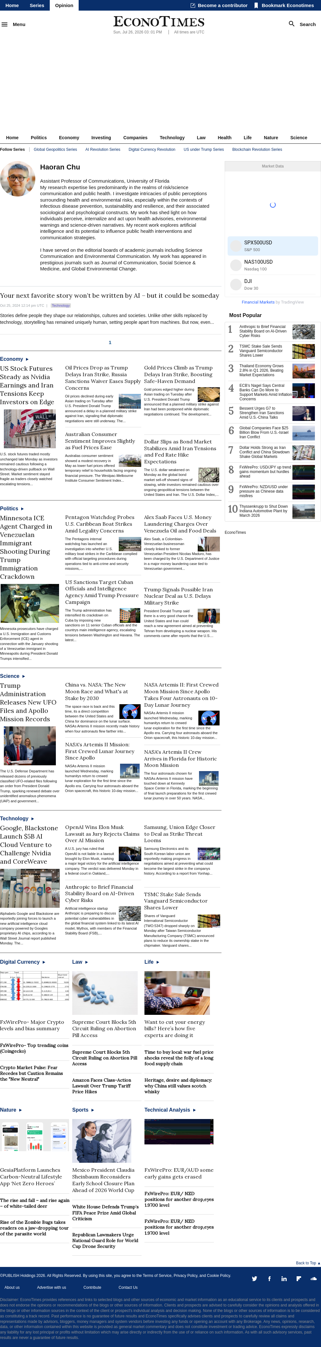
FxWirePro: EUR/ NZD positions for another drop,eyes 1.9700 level (179, 1199)
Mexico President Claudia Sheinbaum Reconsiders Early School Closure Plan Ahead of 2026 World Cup (103, 1180)
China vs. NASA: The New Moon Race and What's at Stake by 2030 (96, 691)
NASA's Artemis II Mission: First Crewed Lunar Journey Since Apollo (99, 751)
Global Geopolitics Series (55, 149)
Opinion (64, 5)
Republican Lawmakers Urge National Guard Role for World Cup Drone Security (105, 1240)
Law (201, 137)
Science (298, 137)
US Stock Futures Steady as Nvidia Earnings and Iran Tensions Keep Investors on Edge (27, 385)
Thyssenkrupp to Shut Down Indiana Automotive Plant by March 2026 (263, 511)
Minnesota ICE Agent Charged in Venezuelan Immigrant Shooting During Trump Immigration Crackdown (26, 547)
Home (12, 5)
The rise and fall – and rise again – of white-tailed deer (34, 1203)
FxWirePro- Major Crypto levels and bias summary (32, 1025)
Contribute (92, 1287)
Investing (101, 137)
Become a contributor (222, 5)
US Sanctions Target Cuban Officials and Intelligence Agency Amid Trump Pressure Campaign (102, 592)
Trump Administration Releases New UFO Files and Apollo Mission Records (28, 702)
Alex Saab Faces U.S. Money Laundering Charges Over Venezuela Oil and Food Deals (180, 524)
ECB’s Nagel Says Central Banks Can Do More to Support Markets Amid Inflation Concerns (265, 392)
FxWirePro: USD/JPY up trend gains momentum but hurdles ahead (265, 471)
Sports (83, 1110)
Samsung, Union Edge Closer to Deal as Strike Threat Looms (179, 834)
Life (248, 137)
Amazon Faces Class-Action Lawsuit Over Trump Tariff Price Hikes (101, 1086)
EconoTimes (235, 532)
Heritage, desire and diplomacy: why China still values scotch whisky (178, 1086)
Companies (135, 137)
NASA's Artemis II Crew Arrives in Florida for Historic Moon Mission (180, 759)
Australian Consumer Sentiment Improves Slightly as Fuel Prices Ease (100, 441)
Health (224, 137)
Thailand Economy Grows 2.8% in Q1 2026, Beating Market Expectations (261, 370)
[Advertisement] (160, 84)
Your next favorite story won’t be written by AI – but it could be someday (109, 295)
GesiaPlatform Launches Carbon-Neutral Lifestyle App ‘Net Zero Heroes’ (31, 1177)
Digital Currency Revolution (152, 149)
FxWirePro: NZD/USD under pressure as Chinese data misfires (263, 491)
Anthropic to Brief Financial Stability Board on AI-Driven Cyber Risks (99, 894)
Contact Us (127, 1287)
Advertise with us (51, 1287)
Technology (172, 137)
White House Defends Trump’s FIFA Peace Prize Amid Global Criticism (105, 1212)
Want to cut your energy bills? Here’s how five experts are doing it (174, 1029)
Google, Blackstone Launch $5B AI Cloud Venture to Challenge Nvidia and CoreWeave (29, 844)
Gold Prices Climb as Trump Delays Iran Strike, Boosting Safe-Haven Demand (178, 374)
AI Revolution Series (102, 149)
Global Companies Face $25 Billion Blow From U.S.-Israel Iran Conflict (264, 432)
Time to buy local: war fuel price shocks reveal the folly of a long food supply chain (178, 1058)
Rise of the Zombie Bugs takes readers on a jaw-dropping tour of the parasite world (34, 1228)
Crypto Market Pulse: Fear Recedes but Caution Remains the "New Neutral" (31, 1073)
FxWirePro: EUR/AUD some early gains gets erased (178, 1173)
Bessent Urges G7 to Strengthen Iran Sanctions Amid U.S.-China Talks (261, 413)
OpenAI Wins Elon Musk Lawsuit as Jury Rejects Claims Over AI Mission (102, 834)
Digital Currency (22, 962)
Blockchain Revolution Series (257, 149)
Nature (271, 137)
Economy (69, 137)
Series (37, 5)
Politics (39, 137)
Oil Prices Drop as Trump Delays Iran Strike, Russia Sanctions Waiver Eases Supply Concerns (103, 377)
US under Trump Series (204, 149)
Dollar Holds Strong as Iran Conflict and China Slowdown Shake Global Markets (264, 452)
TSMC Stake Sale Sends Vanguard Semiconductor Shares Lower (176, 901)
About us (12, 1287)
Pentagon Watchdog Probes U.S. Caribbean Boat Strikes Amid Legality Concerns (99, 524)
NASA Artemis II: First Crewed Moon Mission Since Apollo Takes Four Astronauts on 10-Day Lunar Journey (181, 694)
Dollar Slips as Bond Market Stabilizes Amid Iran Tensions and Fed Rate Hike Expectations (180, 451)
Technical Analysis (170, 1110)
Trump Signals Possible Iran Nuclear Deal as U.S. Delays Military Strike (178, 596)
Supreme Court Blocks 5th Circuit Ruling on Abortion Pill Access (104, 1029)
